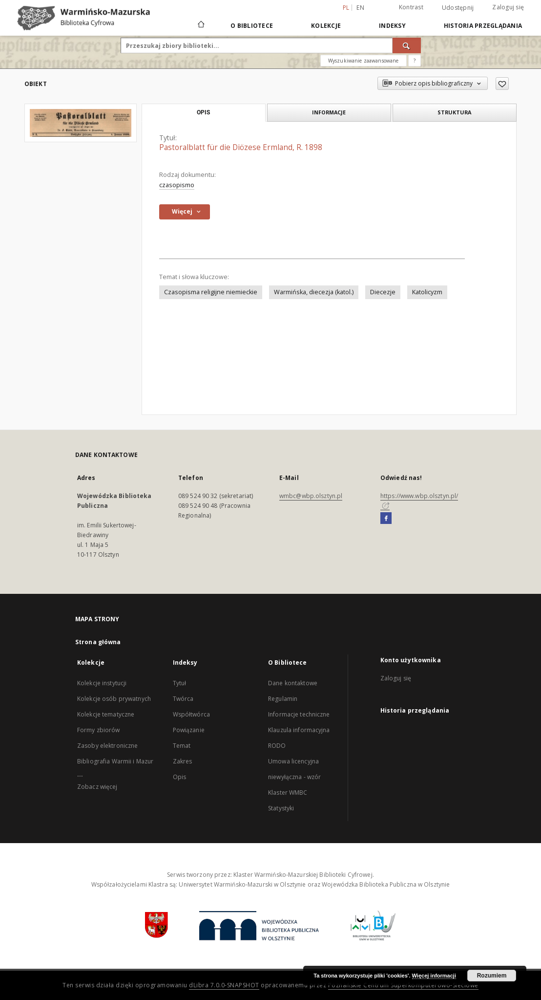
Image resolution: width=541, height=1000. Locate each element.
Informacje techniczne (299, 714)
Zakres (182, 761)
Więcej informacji (434, 975)
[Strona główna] (200, 25)
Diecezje (382, 292)
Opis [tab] (203, 112)
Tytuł (180, 683)
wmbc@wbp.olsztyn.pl (310, 496)
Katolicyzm (427, 292)
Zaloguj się (508, 7)
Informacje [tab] (329, 112)
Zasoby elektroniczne (107, 745)
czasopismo (176, 185)
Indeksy (392, 26)
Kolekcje (326, 26)
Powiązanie (189, 730)
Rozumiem (492, 975)
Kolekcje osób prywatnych (114, 699)
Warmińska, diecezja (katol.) (314, 292)
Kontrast (411, 7)
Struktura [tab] (454, 112)
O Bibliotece (251, 26)
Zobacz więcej (97, 787)
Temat (182, 745)
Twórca (183, 699)
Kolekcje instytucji (101, 683)
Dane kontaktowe (292, 683)
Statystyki (281, 808)
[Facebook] (386, 518)
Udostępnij (458, 8)
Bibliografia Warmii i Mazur (115, 761)
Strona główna (98, 642)
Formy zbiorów (98, 730)
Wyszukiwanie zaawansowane (363, 60)
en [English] (360, 7)
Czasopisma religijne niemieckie (210, 292)
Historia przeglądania (483, 26)
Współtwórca (191, 714)
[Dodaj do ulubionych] (502, 83)
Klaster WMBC (287, 792)
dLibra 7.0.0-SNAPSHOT (224, 985)
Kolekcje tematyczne (105, 714)
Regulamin (282, 699)
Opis (179, 777)
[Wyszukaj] (407, 45)
